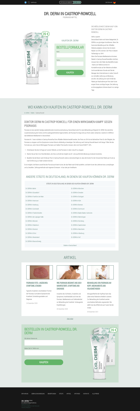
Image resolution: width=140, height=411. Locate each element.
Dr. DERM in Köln (76, 201)
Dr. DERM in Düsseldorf (32, 192)
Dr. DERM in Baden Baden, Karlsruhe (81, 213)
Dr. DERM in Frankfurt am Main (35, 196)
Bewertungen (52, 394)
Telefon (58, 60)
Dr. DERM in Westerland (32, 237)
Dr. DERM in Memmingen (78, 217)
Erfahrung (24, 394)
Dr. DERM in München (77, 188)
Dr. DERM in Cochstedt (32, 209)
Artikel (69, 394)
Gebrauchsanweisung (38, 394)
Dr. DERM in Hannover (32, 201)
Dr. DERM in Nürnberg (77, 221)
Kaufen (70, 72)
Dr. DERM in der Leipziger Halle (34, 217)
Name (57, 51)
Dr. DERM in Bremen (77, 205)
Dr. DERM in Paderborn (32, 225)
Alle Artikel (70, 319)
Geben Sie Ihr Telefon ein (31, 348)
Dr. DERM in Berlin (31, 188)
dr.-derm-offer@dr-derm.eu (28, 403)
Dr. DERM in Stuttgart (77, 196)
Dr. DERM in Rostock (32, 229)
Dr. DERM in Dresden (77, 192)
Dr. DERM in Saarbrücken (78, 225)
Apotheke (77, 394)
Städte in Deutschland (70, 245)
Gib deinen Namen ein (30, 338)
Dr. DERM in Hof (75, 237)
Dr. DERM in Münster (32, 221)
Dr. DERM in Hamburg (32, 205)
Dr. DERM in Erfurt (31, 233)
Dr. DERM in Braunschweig (33, 241)
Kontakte (86, 394)
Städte (61, 394)
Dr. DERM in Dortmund (77, 209)
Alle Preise (95, 394)
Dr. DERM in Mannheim (77, 229)
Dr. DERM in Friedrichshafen (34, 213)
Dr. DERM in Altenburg (77, 233)
